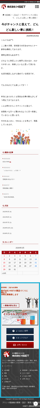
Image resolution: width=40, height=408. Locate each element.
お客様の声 (7, 381)
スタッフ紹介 (26, 373)
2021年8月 (7, 217)
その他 (6, 379)
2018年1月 (7, 233)
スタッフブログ (20, 338)
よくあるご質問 (20, 331)
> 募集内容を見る (10, 305)
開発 (5, 373)
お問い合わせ (20, 345)
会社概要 (6, 370)
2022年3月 (7, 211)
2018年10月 (8, 228)
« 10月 (4, 273)
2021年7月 (7, 222)
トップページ (8, 366)
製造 (5, 376)
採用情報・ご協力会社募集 (30, 370)
